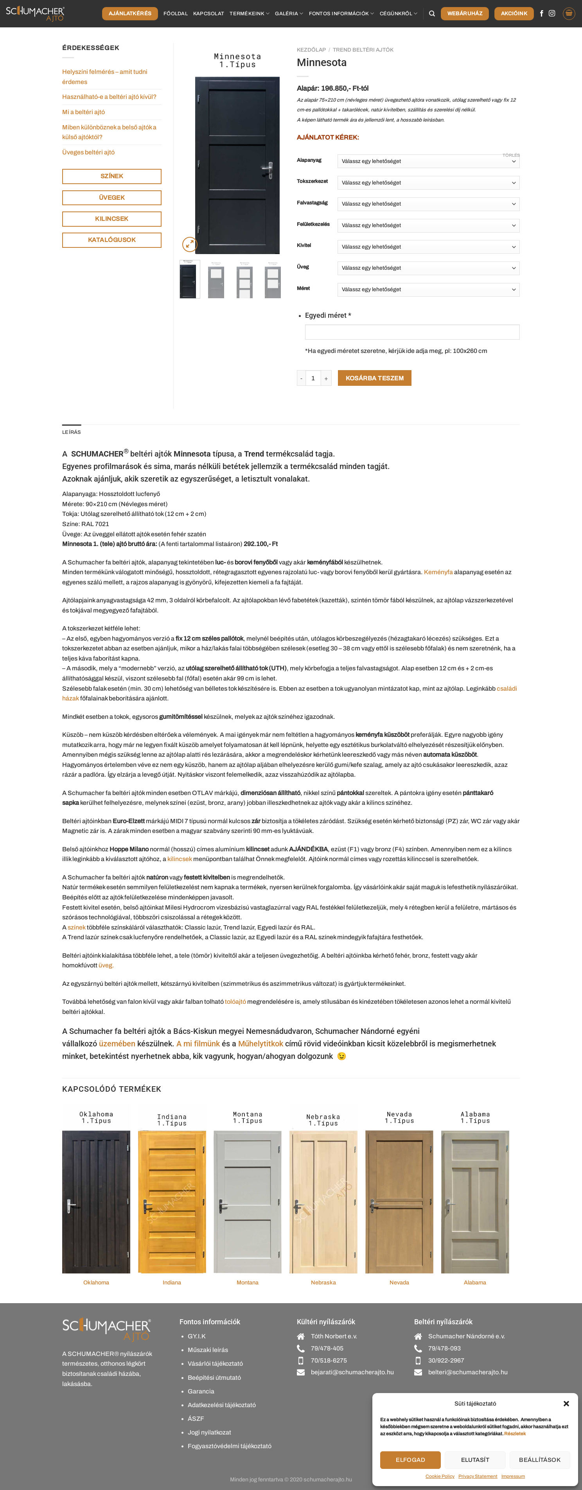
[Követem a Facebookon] (542, 13)
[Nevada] (399, 1188)
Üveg (303, 267)
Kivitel (304, 245)
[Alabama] (475, 1188)
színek (77, 927)
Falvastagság (312, 203)
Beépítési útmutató (214, 1377)
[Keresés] (432, 13)
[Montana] (248, 1188)
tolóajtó (235, 1001)
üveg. (106, 965)
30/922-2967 (446, 1360)
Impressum (513, 1476)
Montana (248, 1282)
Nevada (399, 1282)
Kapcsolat (208, 13)
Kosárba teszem (375, 378)
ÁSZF (196, 1418)
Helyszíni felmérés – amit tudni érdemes (104, 76)
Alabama (475, 1282)
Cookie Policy (440, 1476)
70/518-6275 (329, 1360)
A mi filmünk (198, 1043)
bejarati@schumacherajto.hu (352, 1372)
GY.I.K (197, 1336)
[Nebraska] (323, 1188)
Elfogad (410, 1460)
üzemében (117, 1043)
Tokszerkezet (312, 181)
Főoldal (175, 13)
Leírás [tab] (71, 432)
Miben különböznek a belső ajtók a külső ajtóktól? (109, 132)
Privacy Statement (478, 1476)
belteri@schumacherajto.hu (468, 1372)
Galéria (289, 13)
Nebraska (323, 1282)
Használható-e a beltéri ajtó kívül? (109, 96)
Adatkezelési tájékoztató (222, 1405)
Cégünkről (399, 13)
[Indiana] (172, 1188)
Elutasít (475, 1460)
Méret (303, 288)
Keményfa (438, 572)
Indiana (172, 1282)
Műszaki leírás (208, 1350)
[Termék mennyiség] (313, 378)
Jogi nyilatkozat (209, 1432)
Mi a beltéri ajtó (83, 112)
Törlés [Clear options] (511, 155)
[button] (566, 1404)
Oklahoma (96, 1282)
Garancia (201, 1391)
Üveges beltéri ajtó (88, 152)
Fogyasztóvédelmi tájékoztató (229, 1446)
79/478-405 (327, 1348)
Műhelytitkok (260, 1043)
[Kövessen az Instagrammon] (552, 13)
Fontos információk (341, 13)
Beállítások (539, 1460)
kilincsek (179, 859)
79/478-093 (444, 1348)
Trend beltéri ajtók (363, 50)
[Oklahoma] (96, 1188)
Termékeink (249, 13)
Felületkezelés (313, 224)
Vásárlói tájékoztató (215, 1363)
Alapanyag (309, 160)
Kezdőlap (311, 50)
